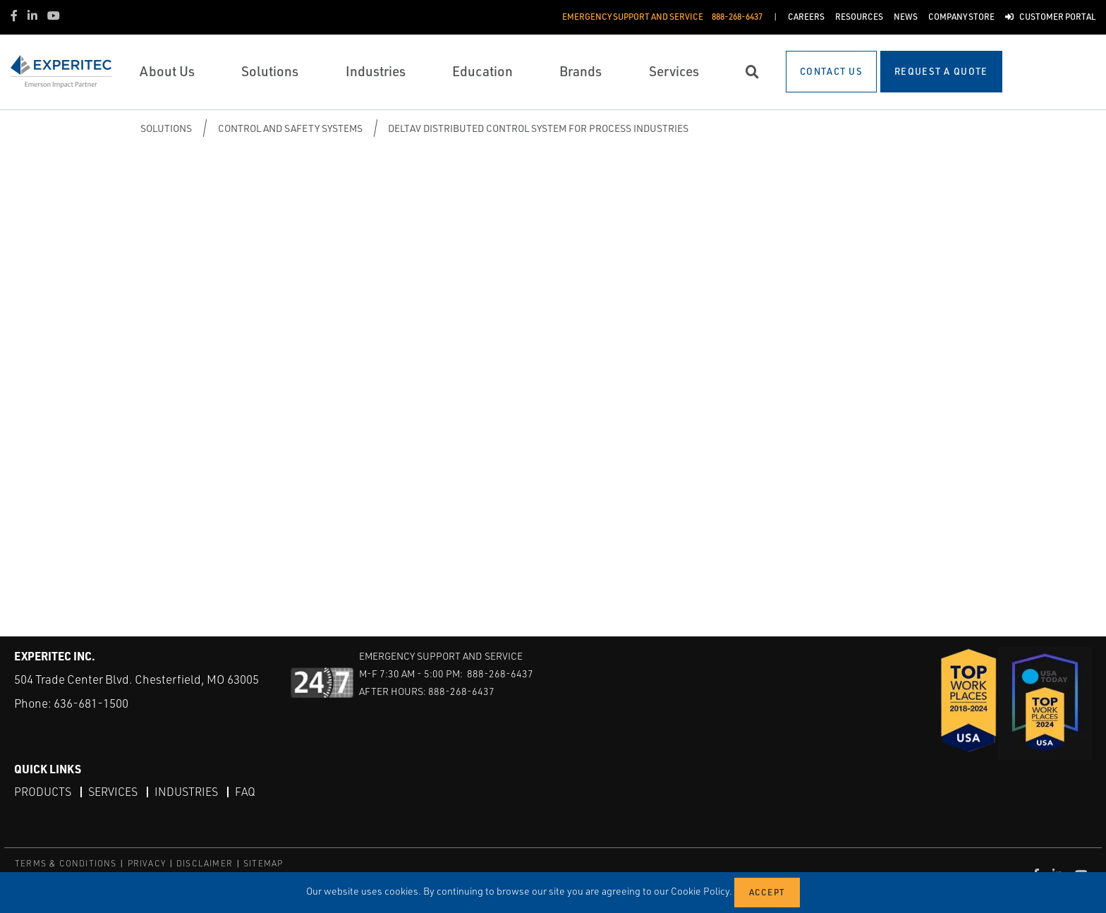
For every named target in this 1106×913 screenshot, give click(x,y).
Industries (186, 792)
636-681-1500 (91, 703)
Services (113, 792)
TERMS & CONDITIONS (66, 863)
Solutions (166, 128)
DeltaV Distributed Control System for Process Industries (538, 128)
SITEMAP (263, 863)
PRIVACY (147, 863)
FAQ (245, 792)
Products (42, 792)
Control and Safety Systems (290, 128)
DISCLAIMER (204, 863)
